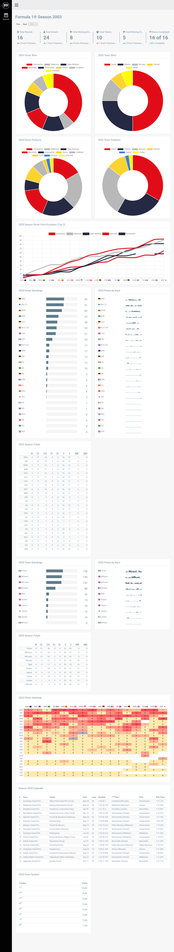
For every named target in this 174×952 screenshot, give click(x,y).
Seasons (6, 16)
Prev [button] (18, 24)
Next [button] (25, 24)
